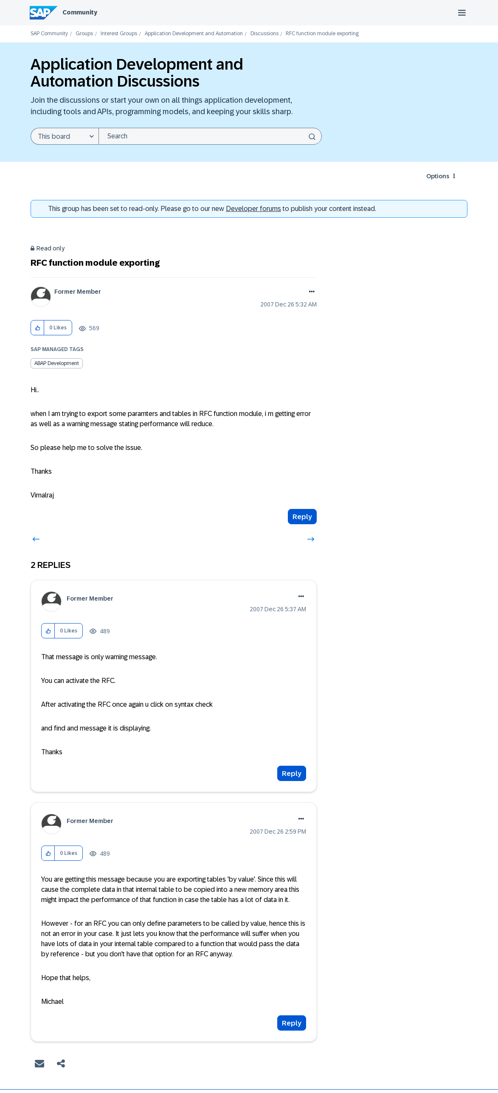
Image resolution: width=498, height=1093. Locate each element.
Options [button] (437, 176)
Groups (84, 34)
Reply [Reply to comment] (291, 773)
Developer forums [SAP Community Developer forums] (253, 208)
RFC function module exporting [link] (322, 34)
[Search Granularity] (64, 136)
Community (79, 12)
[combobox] (210, 136)
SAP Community (49, 34)
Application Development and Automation (194, 34)
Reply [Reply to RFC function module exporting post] (302, 516)
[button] (37, 327)
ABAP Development (56, 363)
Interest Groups (119, 34)
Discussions (264, 34)
